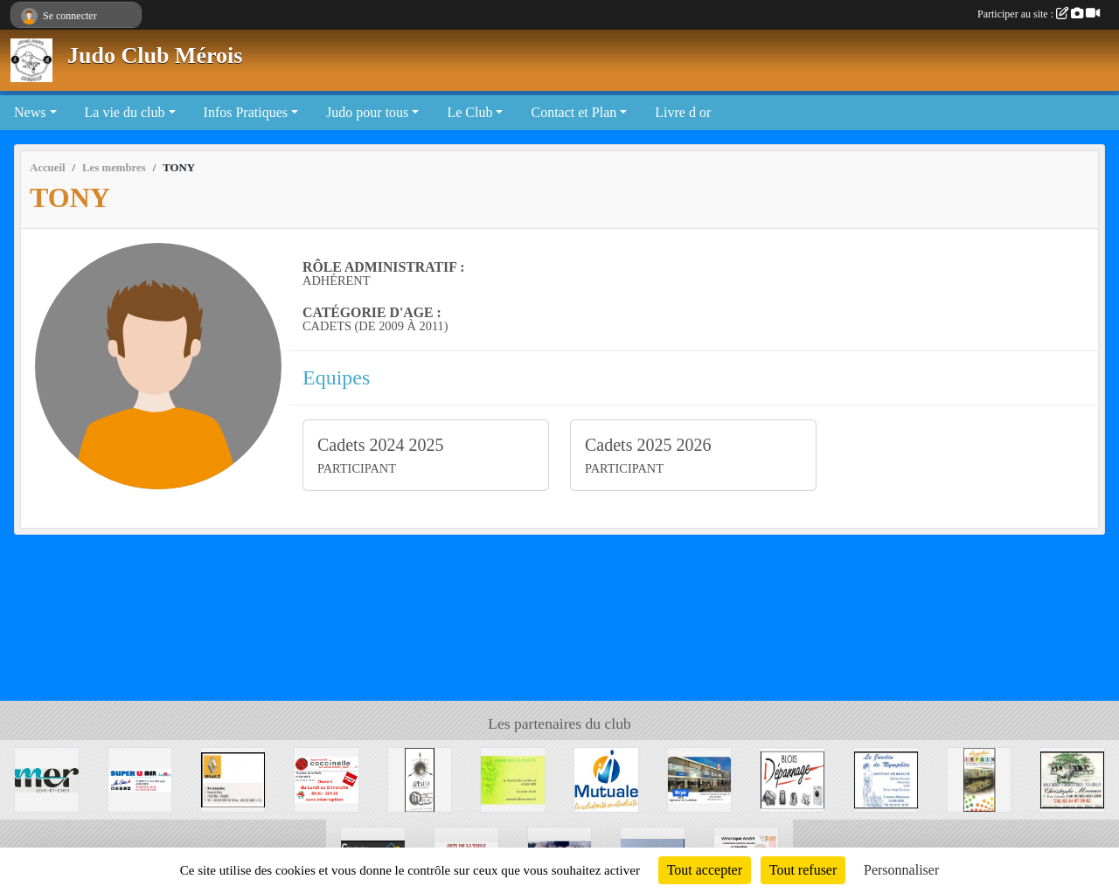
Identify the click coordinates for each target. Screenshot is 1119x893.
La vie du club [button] (125, 112)
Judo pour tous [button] (367, 112)
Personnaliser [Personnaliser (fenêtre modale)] (901, 869)
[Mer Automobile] (233, 778)
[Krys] (700, 778)
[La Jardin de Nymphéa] (886, 778)
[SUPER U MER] (140, 778)
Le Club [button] (469, 112)
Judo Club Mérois (154, 55)
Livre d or (683, 112)
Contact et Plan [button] (573, 112)
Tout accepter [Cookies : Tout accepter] (704, 869)
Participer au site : (1038, 14)
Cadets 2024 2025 (380, 444)
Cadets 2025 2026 (648, 444)
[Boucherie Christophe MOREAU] (1072, 778)
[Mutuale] (606, 778)
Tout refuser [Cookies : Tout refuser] (803, 869)
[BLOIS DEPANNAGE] (792, 778)
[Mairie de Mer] (47, 778)
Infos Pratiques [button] (246, 112)
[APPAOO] (420, 778)
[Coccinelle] (326, 778)
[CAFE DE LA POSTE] (513, 778)
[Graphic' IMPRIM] (979, 778)
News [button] (29, 112)
